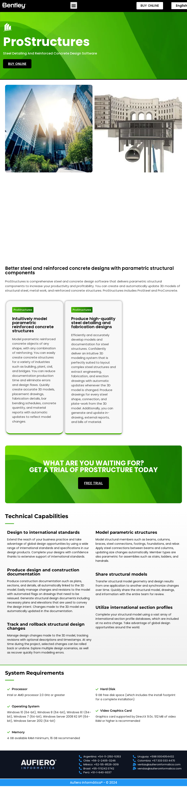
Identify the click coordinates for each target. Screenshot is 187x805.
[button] (73, 5)
